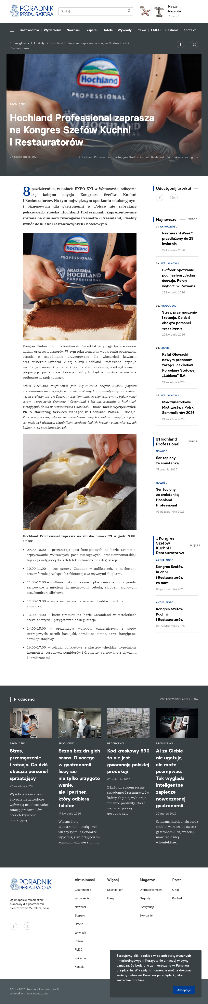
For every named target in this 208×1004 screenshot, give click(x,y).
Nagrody (145, 898)
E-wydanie (146, 915)
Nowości (73, 30)
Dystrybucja (147, 907)
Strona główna (19, 43)
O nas (176, 889)
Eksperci (91, 30)
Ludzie (164, 348)
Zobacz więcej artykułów (179, 699)
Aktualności (169, 226)
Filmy (110, 898)
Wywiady (125, 30)
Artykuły (39, 43)
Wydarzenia (53, 30)
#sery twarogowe (186, 157)
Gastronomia (29, 30)
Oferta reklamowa (151, 889)
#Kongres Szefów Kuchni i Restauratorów (142, 157)
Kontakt (190, 30)
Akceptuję (184, 990)
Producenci (169, 305)
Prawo (141, 30)
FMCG (155, 30)
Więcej (193, 219)
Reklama (172, 30)
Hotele (108, 30)
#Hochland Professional (94, 157)
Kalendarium (115, 889)
